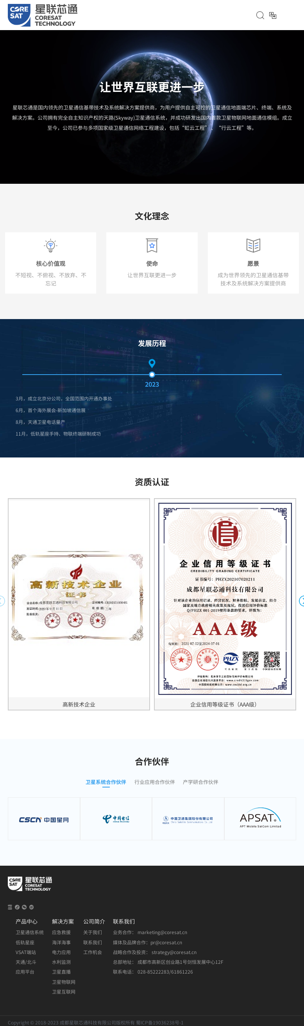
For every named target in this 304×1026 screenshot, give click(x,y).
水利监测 (61, 961)
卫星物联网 (63, 981)
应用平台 (25, 971)
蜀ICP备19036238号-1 (160, 1022)
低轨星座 (25, 942)
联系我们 (92, 942)
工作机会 (92, 952)
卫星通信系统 (30, 932)
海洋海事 (61, 942)
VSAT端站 (26, 952)
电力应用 (61, 952)
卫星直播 (61, 971)
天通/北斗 (26, 961)
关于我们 (92, 932)
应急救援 (61, 932)
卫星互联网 (63, 991)
